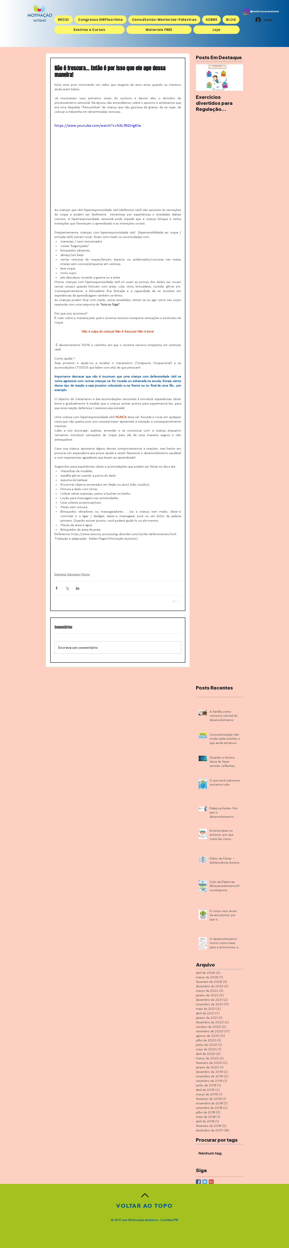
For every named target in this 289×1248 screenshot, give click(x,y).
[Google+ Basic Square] (211, 1181)
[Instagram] (246, 11)
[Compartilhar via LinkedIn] (78, 588)
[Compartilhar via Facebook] (56, 588)
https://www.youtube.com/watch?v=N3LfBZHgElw (97, 125)
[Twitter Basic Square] (204, 1181)
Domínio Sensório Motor (72, 574)
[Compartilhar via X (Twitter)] (67, 588)
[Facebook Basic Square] (198, 1181)
